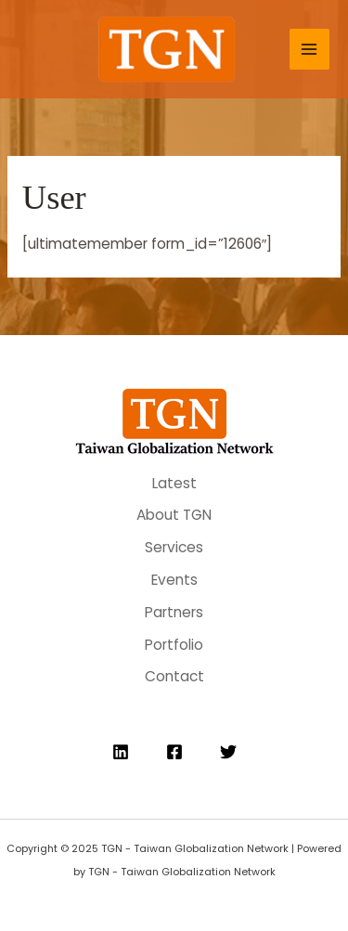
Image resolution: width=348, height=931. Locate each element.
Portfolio (174, 644)
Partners (174, 612)
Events (174, 579)
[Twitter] (228, 752)
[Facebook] (174, 752)
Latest (174, 483)
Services (174, 547)
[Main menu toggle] (309, 49)
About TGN (174, 514)
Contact (174, 676)
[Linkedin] (120, 752)
